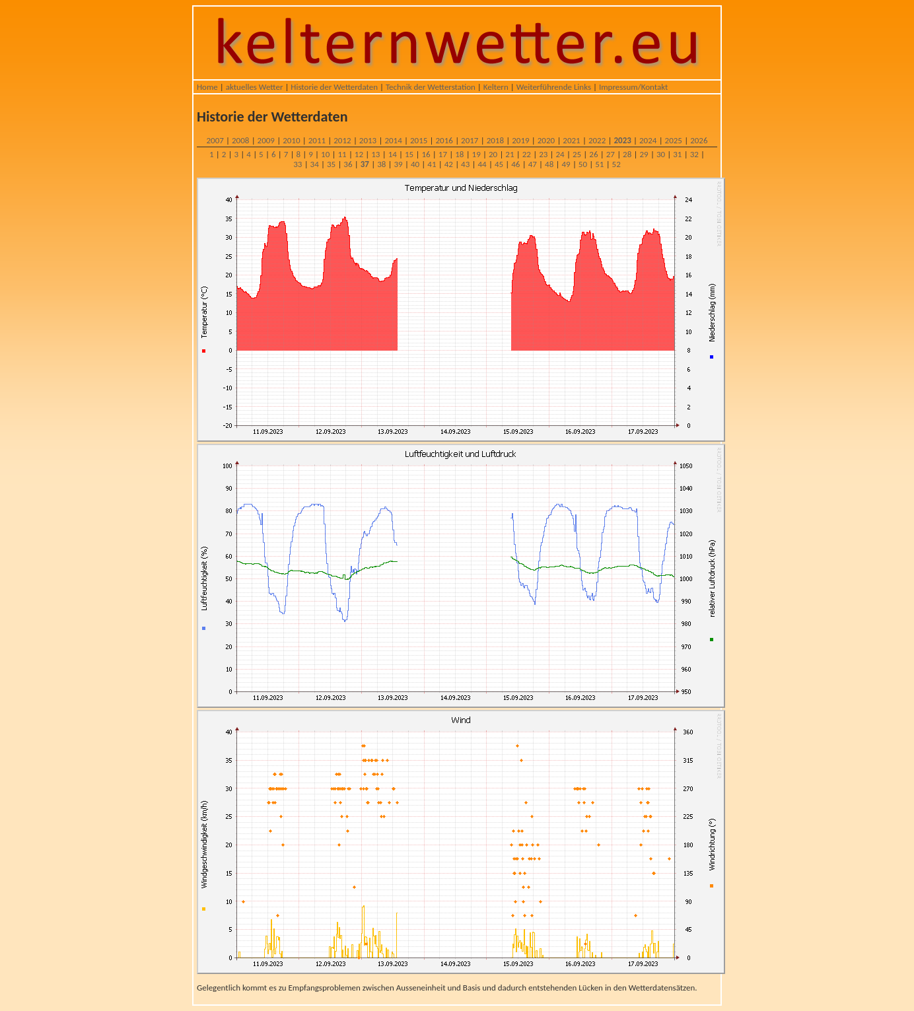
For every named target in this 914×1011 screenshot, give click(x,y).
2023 (622, 140)
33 (297, 164)
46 (515, 164)
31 (677, 154)
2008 (240, 140)
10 (325, 154)
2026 (698, 140)
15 (409, 154)
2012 (342, 140)
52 (616, 164)
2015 (418, 140)
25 (577, 154)
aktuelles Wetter (254, 87)
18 (459, 154)
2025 (673, 140)
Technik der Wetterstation (430, 87)
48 (549, 164)
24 (560, 154)
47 (532, 164)
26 (593, 154)
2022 (597, 140)
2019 (520, 140)
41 (431, 164)
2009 (266, 140)
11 (341, 154)
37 (365, 164)
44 (481, 164)
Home (207, 87)
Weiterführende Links (553, 87)
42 (448, 164)
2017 (469, 140)
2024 (647, 140)
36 (347, 164)
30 (660, 154)
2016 (444, 140)
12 (359, 154)
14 (392, 154)
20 (493, 154)
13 (375, 154)
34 (314, 164)
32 (694, 154)
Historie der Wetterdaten (334, 87)
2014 (393, 140)
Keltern (496, 87)
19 (476, 154)
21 (509, 154)
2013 (367, 140)
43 (465, 164)
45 (499, 164)
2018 (495, 140)
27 (610, 154)
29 (643, 154)
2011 (317, 140)
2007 (214, 140)
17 (443, 154)
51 (599, 164)
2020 (546, 140)
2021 (571, 140)
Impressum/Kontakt (633, 87)
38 (381, 164)
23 (543, 154)
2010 (291, 140)
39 (398, 164)
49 (565, 164)
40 (415, 164)
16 (425, 154)
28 (627, 154)
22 (526, 154)
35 (331, 164)
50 (583, 164)
